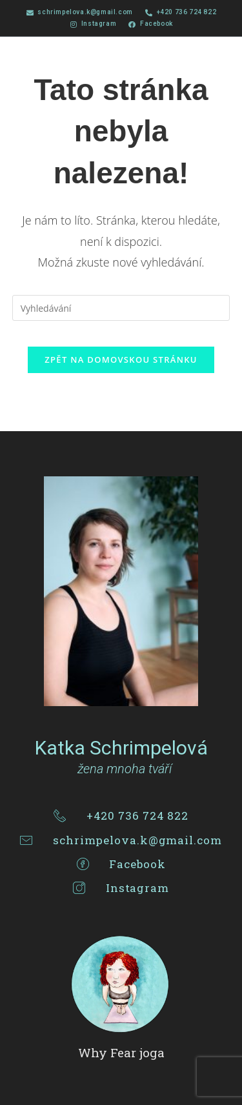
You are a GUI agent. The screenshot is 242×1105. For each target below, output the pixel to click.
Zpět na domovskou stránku (121, 359)
